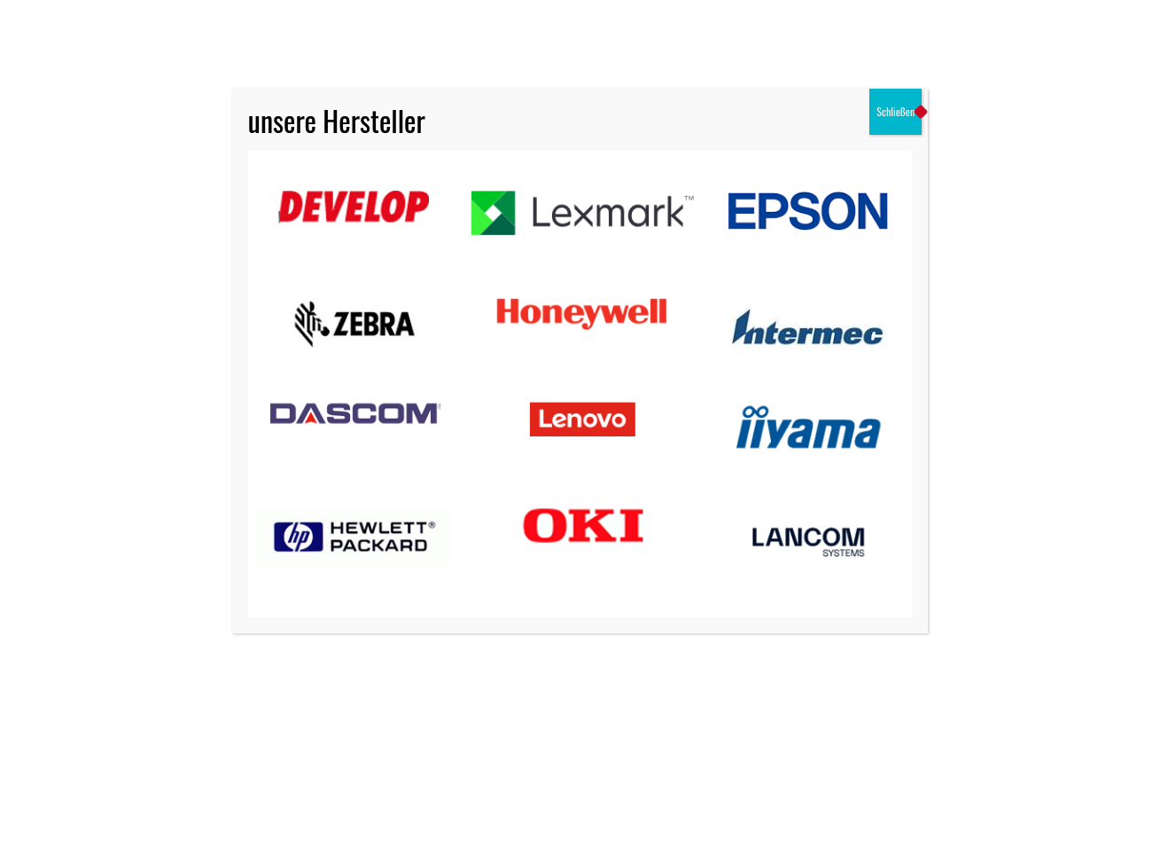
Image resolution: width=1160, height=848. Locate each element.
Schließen (895, 111)
